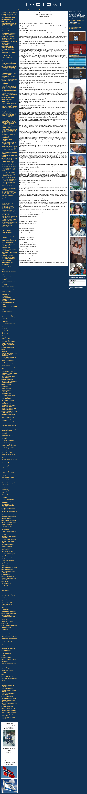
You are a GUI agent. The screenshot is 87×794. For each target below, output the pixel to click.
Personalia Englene (7, 451)
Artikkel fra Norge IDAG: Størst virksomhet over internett (8, 474)
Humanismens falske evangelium (7, 320)
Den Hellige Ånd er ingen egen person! (8, 377)
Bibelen (9, 9)
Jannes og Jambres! (7, 546)
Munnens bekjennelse (7, 379)
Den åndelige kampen (7, 670)
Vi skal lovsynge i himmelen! (9, 531)
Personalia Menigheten (8, 440)
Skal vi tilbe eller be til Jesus (9, 103)
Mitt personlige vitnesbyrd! (9, 611)
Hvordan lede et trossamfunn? (6, 44)
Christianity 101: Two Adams (9, 166)
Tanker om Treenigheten (8, 602)
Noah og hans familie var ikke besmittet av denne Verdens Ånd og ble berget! (9, 73)
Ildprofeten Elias (6, 247)
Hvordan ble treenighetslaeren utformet (8, 370)
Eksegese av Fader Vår (8, 435)
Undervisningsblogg (17, 9)
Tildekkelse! (5, 629)
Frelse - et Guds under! (8, 499)
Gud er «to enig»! (6, 384)
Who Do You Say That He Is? (9, 164)
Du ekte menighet (6, 583)
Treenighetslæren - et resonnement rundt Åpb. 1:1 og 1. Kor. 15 (9, 505)
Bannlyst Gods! (6, 486)
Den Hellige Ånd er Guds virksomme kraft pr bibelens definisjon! (9, 419)
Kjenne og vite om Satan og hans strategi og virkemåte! (9, 358)
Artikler (43, 9)
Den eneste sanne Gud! (8, 544)
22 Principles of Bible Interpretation (7, 226)
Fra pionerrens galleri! (7, 526)
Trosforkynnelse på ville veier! (9, 613)
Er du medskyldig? (6, 266)
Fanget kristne (5, 479)
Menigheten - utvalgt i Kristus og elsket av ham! (9, 374)
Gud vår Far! (5, 565)
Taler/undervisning (35, 9)
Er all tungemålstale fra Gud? (9, 625)
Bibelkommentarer (50, 9)
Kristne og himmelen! (7, 599)
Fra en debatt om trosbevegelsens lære (7, 651)
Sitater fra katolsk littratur (8, 288)
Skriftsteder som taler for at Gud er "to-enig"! (9, 290)
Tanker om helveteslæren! (8, 427)
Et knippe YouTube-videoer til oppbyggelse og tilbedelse (9, 258)
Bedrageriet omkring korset (9, 522)
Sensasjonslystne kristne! (8, 553)
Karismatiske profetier (7, 696)
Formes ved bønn (6, 653)
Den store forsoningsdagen (9, 516)
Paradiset (4, 284)
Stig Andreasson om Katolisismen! (7, 605)
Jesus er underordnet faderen (9, 306)
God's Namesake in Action (8, 177)
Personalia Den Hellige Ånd (9, 452)
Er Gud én (4, 269)
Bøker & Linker (70, 9)
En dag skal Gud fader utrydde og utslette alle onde (9, 424)
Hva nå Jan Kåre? (6, 21)
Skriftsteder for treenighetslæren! (6, 297)
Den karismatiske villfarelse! (9, 698)
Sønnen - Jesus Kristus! (8, 576)
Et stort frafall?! (6, 609)
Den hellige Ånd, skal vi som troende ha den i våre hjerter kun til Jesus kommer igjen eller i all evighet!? (9, 86)
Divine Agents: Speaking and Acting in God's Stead (9, 199)
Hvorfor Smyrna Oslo (7, 19)
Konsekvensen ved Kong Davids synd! (8, 317)
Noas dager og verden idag (9, 520)
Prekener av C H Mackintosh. (9, 592)
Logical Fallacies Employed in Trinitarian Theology (9, 217)
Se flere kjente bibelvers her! (76, 20)
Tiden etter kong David (7, 255)
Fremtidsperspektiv (7, 667)
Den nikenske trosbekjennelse (9, 313)
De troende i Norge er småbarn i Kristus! (7, 463)
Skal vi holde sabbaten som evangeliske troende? (9, 409)
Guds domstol (5, 101)
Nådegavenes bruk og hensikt (9, 636)
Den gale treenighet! (7, 311)
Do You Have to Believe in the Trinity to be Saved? (9, 223)
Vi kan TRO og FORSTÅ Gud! (9, 422)
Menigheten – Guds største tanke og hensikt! (9, 272)
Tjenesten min (5, 332)
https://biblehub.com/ (74, 23)
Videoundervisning (61, 9)
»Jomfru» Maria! (6, 574)
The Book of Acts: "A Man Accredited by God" (8, 175)
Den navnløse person (7, 242)
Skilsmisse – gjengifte (7, 633)
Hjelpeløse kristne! (6, 601)
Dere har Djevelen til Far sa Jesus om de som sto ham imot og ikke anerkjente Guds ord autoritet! (9, 68)
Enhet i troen (5, 494)
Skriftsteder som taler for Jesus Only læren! (8, 293)
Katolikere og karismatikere (9, 712)
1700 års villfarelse (6, 230)
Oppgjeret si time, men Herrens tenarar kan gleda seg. (8, 344)
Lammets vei (5, 386)
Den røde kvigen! (6, 518)
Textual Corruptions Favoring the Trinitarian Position (9, 220)
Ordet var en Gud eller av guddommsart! (8, 415)
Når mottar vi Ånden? (7, 621)
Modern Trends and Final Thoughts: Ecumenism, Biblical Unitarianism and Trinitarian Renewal (9, 187)
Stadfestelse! (5, 558)
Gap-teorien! (5, 351)
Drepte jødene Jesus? (7, 524)
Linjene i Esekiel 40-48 (7, 706)
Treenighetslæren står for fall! (9, 555)
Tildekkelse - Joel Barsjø (8, 36)
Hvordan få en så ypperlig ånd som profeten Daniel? (9, 382)
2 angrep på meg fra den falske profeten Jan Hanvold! (9, 162)
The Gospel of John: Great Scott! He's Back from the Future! (8, 169)
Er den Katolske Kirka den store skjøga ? (8, 694)
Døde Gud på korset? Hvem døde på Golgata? (9, 397)
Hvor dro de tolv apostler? (8, 286)
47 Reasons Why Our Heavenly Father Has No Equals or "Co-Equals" (8, 207)
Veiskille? (4, 619)
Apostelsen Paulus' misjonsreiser (7, 58)
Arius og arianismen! (7, 363)
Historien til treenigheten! (8, 557)
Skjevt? (4, 672)
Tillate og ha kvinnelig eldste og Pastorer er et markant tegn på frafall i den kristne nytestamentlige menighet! (9, 32)
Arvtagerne (5, 661)
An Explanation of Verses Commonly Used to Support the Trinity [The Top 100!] (9, 192)
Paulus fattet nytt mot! (7, 676)
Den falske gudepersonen (8, 481)
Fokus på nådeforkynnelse (8, 395)
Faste (3, 655)
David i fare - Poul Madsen (8, 234)
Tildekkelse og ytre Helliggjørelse (6, 528)
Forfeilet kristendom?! (7, 631)
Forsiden (3, 9)
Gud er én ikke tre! (6, 563)
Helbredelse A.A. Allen (7, 551)
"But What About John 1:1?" (9, 172)
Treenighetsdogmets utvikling (9, 41)
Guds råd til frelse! (6, 627)
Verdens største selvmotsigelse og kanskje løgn (8, 367)
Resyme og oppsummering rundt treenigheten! (9, 429)
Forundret (4, 665)
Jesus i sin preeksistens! (8, 97)
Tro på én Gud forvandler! (8, 682)
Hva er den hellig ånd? (7, 469)
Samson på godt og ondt (8, 634)
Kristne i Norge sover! (7, 471)
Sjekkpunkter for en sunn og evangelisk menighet (9, 275)
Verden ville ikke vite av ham (9, 587)
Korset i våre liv (6, 644)
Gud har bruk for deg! (7, 262)
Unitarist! (4, 607)
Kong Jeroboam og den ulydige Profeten (8, 561)
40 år (3, 674)
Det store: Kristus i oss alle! (9, 659)
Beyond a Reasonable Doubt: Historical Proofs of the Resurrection (9, 203)
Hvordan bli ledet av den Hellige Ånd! (8, 361)
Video (3, 457)
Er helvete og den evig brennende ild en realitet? (8, 340)
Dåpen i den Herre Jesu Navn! (9, 567)
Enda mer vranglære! (7, 688)
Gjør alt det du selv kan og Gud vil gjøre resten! (8, 406)
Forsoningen (5, 585)
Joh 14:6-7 (83, 18)
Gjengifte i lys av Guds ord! (9, 708)
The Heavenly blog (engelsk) (76, 67)
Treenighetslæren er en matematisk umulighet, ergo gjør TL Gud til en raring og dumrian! (9, 62)
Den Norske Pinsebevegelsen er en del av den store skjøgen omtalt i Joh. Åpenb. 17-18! (9, 148)
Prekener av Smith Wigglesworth (6, 589)
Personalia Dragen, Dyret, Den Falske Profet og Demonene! (9, 444)
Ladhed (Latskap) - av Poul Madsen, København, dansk (9, 239)
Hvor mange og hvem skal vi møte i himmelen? (9, 244)
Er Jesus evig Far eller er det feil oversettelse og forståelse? (9, 354)
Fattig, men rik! (6, 668)
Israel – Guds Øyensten (8, 55)
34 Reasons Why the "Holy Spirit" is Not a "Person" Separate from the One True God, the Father (9, 212)
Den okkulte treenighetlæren (9, 315)
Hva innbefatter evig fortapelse (7, 391)
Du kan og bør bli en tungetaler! (7, 432)
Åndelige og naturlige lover (9, 663)
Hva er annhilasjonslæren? (9, 29)
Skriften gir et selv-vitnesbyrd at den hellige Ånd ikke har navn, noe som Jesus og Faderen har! (9, 81)
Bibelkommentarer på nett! (8, 17)
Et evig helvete (5, 325)
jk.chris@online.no (9, 752)
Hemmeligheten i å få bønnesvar (7, 437)
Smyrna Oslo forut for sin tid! (9, 12)
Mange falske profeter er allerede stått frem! (8, 402)
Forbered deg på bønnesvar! (9, 539)
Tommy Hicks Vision (7, 232)
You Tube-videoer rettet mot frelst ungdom (9, 249)
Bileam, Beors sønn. (7, 99)
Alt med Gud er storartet (8, 400)
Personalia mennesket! (8, 447)
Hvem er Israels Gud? (7, 569)
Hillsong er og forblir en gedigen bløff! (8, 136)
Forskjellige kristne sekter (8, 323)
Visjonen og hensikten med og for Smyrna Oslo (9, 15)
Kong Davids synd (6, 393)
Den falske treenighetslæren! (9, 678)
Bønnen (4, 349)
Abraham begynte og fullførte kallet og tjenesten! (9, 412)
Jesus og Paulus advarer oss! (9, 646)
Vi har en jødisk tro (6, 268)
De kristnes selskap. (7, 594)
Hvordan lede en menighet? (9, 710)
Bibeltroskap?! (5, 623)
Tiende (3, 304)
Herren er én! (5, 680)
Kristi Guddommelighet (8, 302)
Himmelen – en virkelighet (8, 648)
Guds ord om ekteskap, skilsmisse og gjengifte (8, 47)
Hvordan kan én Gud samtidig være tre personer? (9, 159)
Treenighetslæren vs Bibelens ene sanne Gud (9, 337)
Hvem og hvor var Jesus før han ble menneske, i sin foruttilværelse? (9, 143)
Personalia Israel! (6, 442)
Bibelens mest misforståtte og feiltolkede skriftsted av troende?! (9, 685)
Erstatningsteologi (6, 260)
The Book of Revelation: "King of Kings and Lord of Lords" (9, 180)
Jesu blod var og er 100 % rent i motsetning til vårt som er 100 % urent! (9, 152)
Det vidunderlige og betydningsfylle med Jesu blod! (8, 616)
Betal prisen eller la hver (8, 477)
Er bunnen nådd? (6, 657)
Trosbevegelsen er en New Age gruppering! (8, 548)
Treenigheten (5, 264)
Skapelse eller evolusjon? (8, 347)
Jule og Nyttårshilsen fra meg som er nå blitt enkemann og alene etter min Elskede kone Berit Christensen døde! (9, 25)
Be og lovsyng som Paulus (8, 330)
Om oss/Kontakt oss (80, 9)
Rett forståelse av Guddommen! (6, 488)
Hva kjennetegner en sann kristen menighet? (8, 39)
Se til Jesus (5, 581)
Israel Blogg (26, 9)
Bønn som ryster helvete (8, 514)
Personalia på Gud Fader (8, 449)
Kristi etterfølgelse (6, 388)
